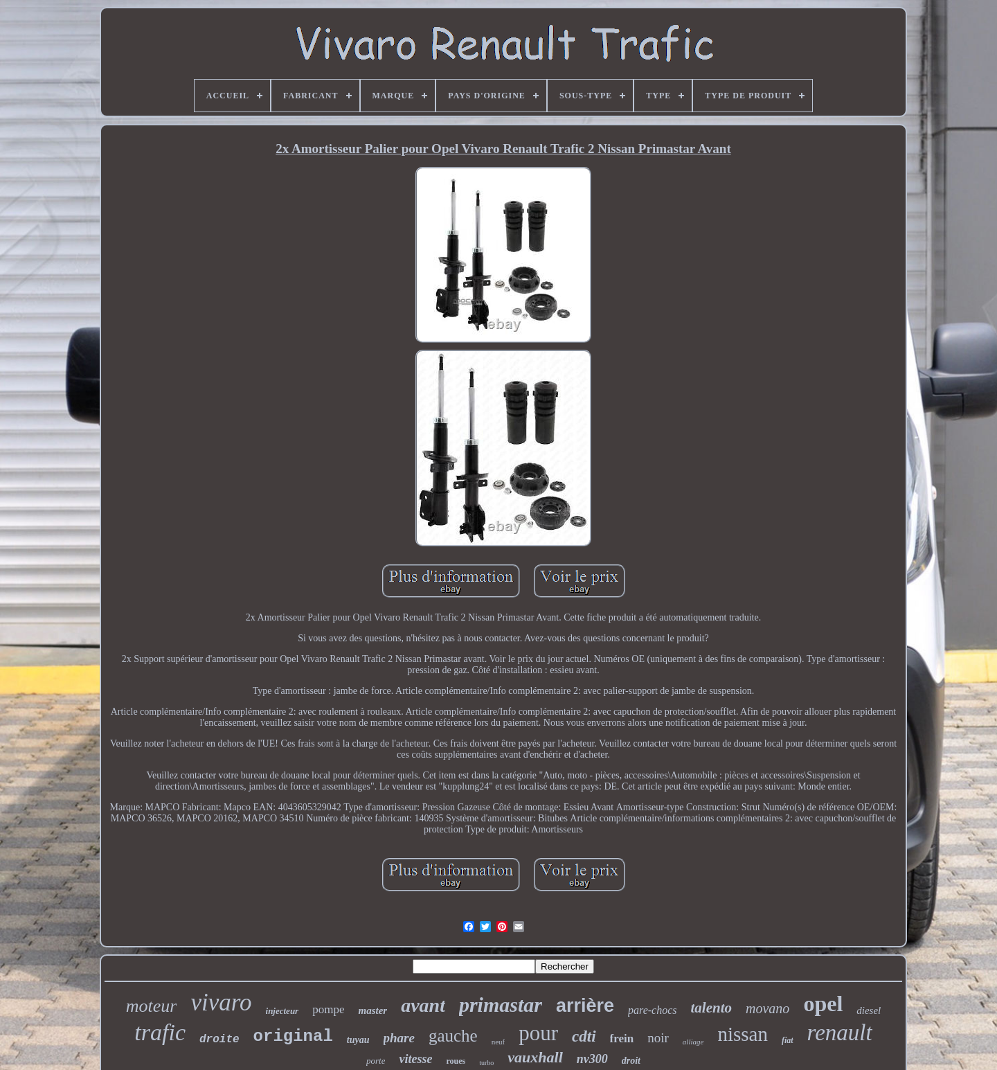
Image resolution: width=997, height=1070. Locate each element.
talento (712, 1007)
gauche (453, 1035)
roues (455, 1061)
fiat (787, 1040)
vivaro (220, 1002)
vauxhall (535, 1057)
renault (839, 1032)
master (372, 1010)
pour (538, 1033)
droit (631, 1060)
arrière (585, 1005)
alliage (693, 1041)
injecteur (282, 1011)
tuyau (358, 1040)
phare (399, 1038)
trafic (160, 1032)
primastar (500, 1004)
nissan (742, 1034)
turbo (486, 1063)
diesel (868, 1010)
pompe (328, 1009)
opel (823, 1003)
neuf (498, 1041)
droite (219, 1039)
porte (375, 1060)
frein (622, 1038)
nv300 (592, 1059)
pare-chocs (652, 1010)
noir (658, 1038)
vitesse (415, 1059)
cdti (584, 1036)
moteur (151, 1006)
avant (423, 1005)
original (293, 1036)
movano (767, 1008)
